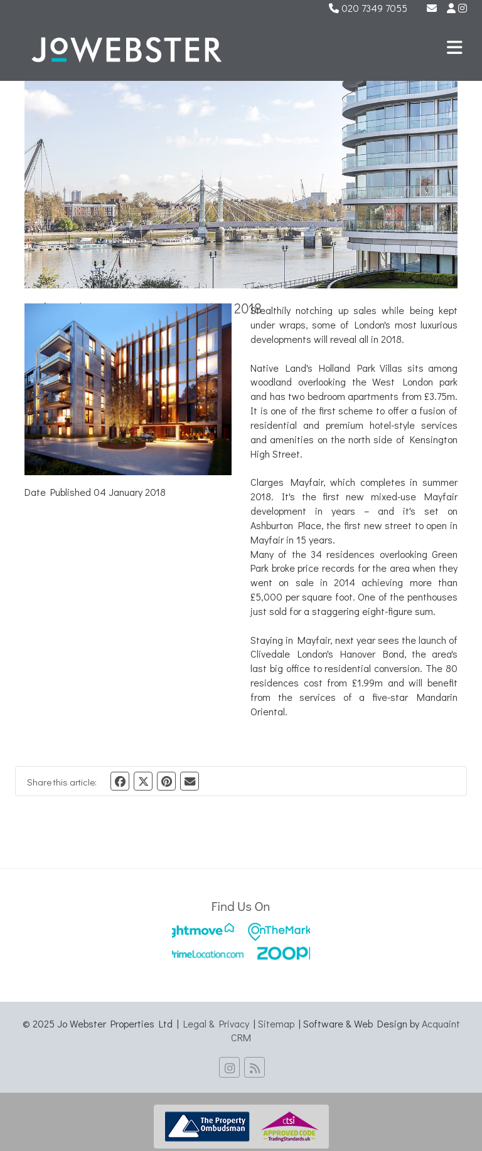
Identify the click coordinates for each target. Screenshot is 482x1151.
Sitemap (276, 1023)
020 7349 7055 (368, 7)
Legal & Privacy (216, 1023)
